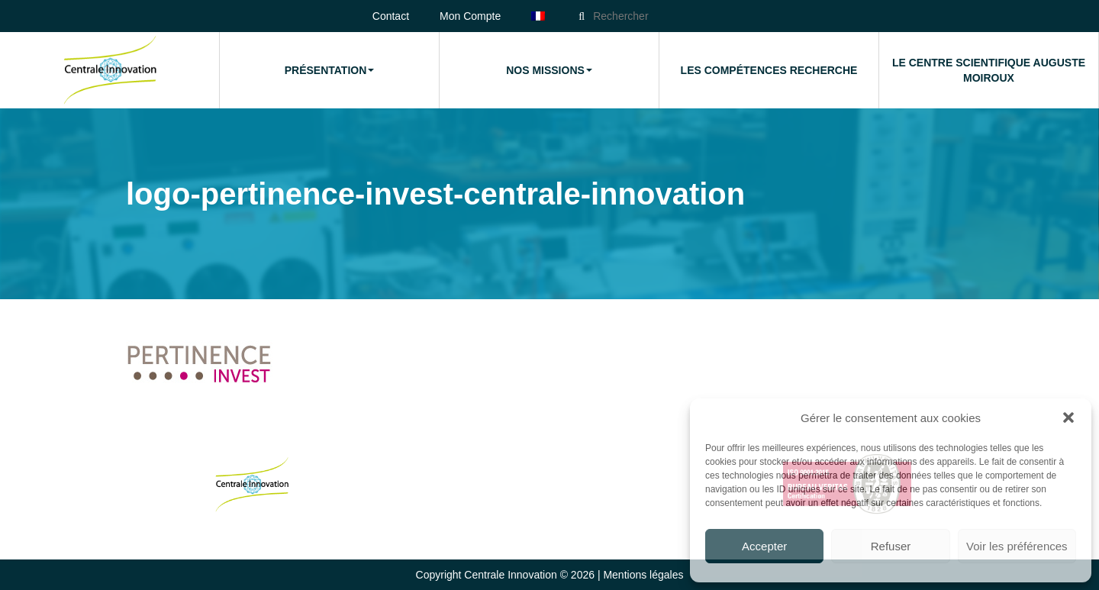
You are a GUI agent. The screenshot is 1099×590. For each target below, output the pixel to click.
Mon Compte (470, 16)
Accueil (109, 70)
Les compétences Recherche (769, 70)
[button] (1068, 417)
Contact (390, 16)
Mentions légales (643, 575)
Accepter (764, 546)
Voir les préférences (1017, 546)
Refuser (891, 546)
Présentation (330, 70)
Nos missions (549, 70)
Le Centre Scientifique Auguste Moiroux (988, 70)
